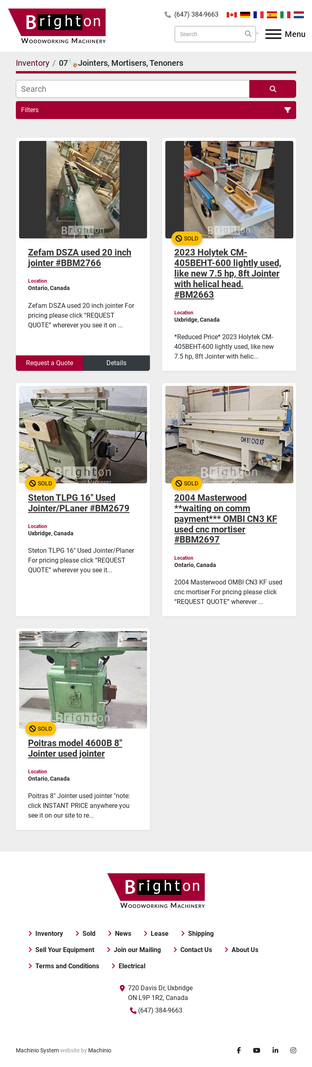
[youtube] (256, 1051)
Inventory (49, 933)
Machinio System (37, 1050)
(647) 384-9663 (196, 14)
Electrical (132, 966)
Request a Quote (49, 363)
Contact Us (196, 950)
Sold (88, 933)
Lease (160, 933)
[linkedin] (275, 1051)
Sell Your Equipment (64, 950)
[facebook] (239, 1051)
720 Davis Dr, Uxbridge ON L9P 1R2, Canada (160, 993)
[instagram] (293, 1051)
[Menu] (273, 34)
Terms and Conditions (67, 966)
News (123, 933)
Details (116, 363)
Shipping (201, 933)
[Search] (215, 34)
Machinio (99, 1050)
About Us (245, 950)
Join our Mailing (137, 950)
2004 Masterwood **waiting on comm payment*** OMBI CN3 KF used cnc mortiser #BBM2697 (225, 519)
